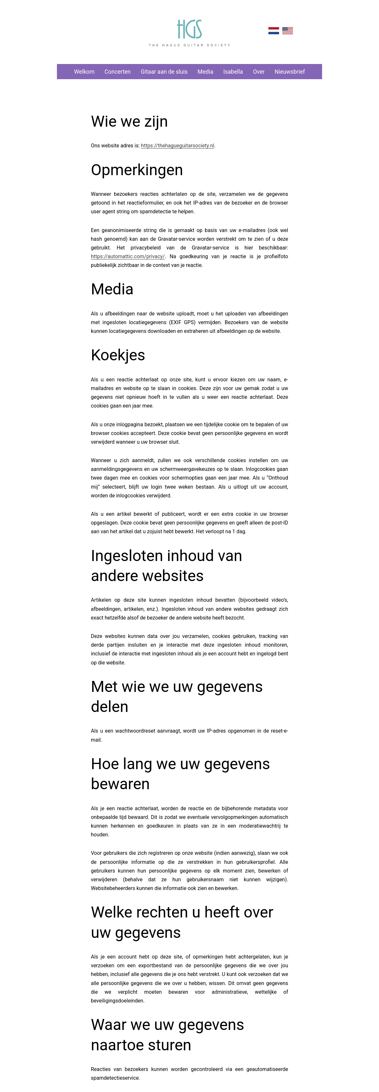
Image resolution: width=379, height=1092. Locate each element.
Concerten (117, 72)
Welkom (84, 72)
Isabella (233, 72)
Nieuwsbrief (290, 72)
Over (259, 72)
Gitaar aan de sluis (164, 72)
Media (205, 72)
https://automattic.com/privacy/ (128, 256)
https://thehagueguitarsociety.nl (177, 146)
